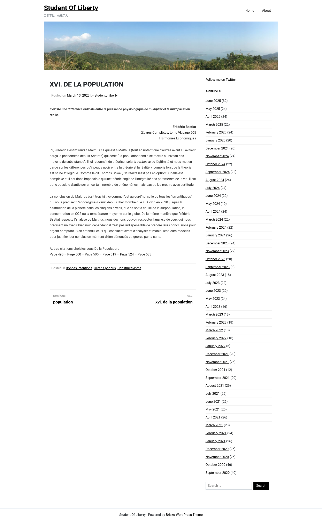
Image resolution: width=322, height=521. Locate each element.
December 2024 (217, 148)
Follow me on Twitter (221, 80)
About (266, 11)
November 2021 (217, 362)
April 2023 (213, 307)
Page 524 (127, 254)
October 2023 (215, 259)
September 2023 (218, 267)
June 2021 (213, 402)
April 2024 (213, 211)
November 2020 (217, 457)
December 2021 (217, 354)
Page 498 (56, 254)
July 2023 (213, 283)
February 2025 (216, 132)
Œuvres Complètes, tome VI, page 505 (168, 133)
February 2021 (216, 433)
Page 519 (109, 254)
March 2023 (214, 314)
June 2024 (213, 196)
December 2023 (217, 243)
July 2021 (213, 394)
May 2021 (213, 409)
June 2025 (213, 101)
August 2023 (215, 275)
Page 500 (74, 254)
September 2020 (218, 473)
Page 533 (144, 254)
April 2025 (213, 117)
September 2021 (218, 378)
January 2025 (215, 140)
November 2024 (217, 156)
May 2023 (213, 299)
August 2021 (215, 386)
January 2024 (215, 235)
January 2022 (215, 346)
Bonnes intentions (79, 268)
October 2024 (215, 164)
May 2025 (213, 109)
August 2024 (215, 180)
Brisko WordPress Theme (184, 515)
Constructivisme (129, 268)
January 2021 (215, 441)
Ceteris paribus (105, 268)
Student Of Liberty (71, 8)
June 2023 (213, 291)
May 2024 (213, 204)
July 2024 (213, 188)
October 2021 (215, 370)
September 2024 (218, 172)
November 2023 (217, 251)
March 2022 (214, 330)
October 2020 (215, 465)
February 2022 (216, 338)
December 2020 (217, 449)
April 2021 (213, 417)
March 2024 (214, 219)
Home (249, 11)
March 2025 (214, 125)
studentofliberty (106, 95)
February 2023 (216, 322)
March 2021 (214, 425)
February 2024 (216, 227)
